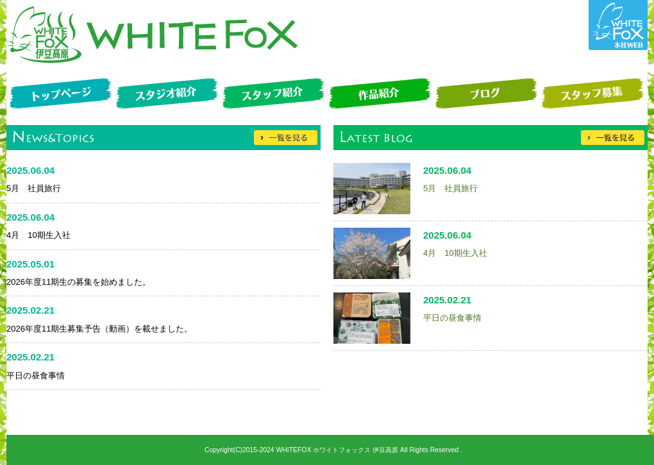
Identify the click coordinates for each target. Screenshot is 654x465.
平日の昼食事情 (452, 318)
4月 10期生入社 (455, 253)
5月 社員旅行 (450, 188)
